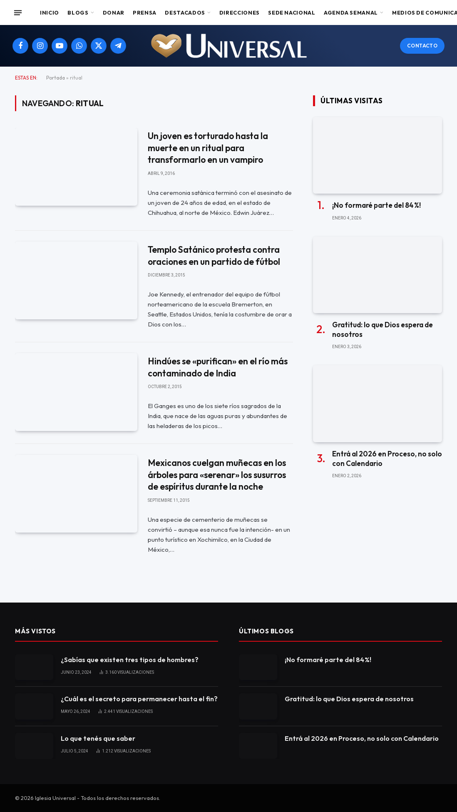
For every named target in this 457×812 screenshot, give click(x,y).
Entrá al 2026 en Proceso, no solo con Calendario (387, 458)
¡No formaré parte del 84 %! (376, 205)
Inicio (49, 12)
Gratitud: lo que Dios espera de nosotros (382, 329)
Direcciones (239, 12)
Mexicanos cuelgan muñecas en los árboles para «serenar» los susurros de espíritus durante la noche (217, 474)
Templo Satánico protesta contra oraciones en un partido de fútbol (214, 255)
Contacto (422, 45)
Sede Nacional (291, 12)
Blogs (77, 12)
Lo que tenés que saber (98, 738)
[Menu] (18, 12)
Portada (55, 78)
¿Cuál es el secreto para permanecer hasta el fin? (139, 699)
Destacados (185, 12)
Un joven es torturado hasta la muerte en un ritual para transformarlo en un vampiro (208, 147)
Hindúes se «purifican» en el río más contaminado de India (218, 367)
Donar (113, 12)
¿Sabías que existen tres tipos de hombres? (130, 659)
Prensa (144, 12)
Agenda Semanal (351, 12)
